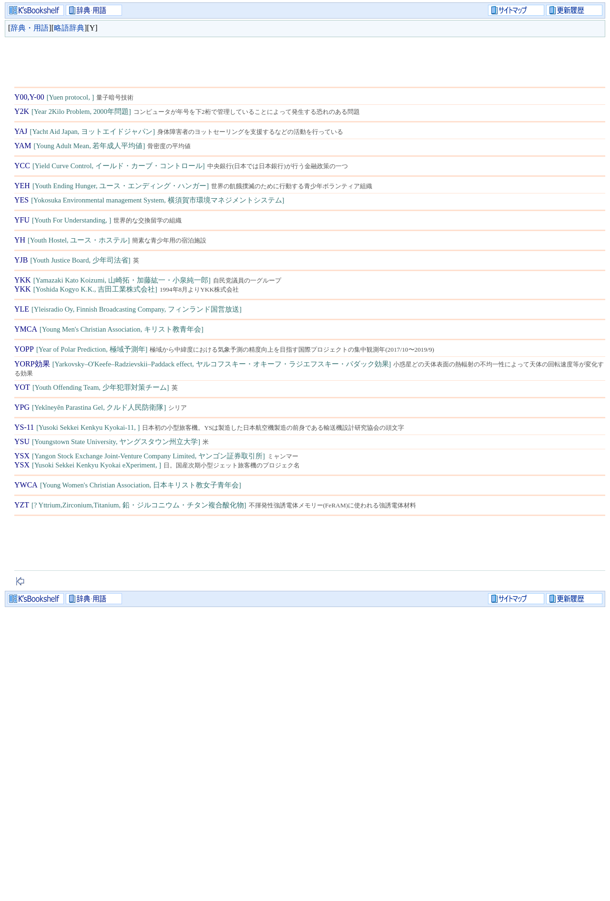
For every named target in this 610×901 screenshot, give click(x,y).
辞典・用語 (29, 28)
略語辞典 (69, 28)
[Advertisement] (187, 59)
